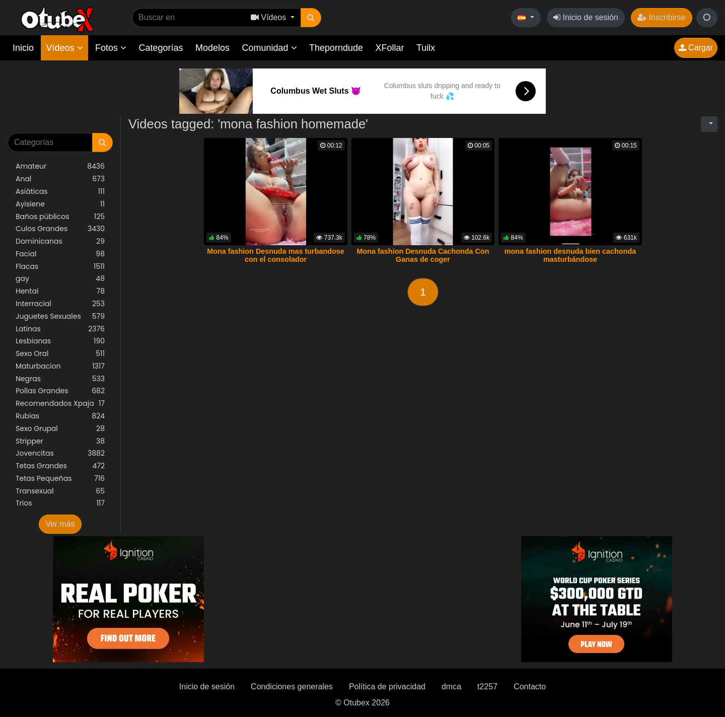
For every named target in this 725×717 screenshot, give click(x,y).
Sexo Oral (60, 353)
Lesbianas (60, 341)
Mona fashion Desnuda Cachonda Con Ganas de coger (422, 255)
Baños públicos (60, 216)
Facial (60, 254)
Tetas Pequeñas (60, 478)
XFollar (390, 48)
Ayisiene (60, 204)
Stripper (60, 441)
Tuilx (425, 48)
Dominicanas (60, 241)
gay (60, 278)
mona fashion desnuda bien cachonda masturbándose (570, 255)
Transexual (60, 491)
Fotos (110, 48)
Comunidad (269, 48)
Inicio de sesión (585, 17)
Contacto (530, 686)
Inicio (23, 48)
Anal (60, 179)
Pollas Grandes (60, 391)
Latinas (60, 329)
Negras (60, 379)
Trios (60, 503)
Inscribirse (661, 17)
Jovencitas (60, 453)
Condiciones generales (292, 686)
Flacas (60, 266)
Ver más (60, 524)
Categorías (160, 48)
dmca (451, 686)
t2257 (487, 686)
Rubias (60, 416)
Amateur (60, 166)
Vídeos (64, 48)
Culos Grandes (60, 229)
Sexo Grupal (60, 428)
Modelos (212, 48)
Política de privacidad (387, 686)
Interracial (60, 304)
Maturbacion (60, 366)
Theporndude (336, 48)
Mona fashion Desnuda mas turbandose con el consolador (275, 255)
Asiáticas (60, 191)
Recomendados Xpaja (60, 403)
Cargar (696, 47)
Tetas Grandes (60, 466)
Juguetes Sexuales (60, 316)
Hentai (60, 291)
